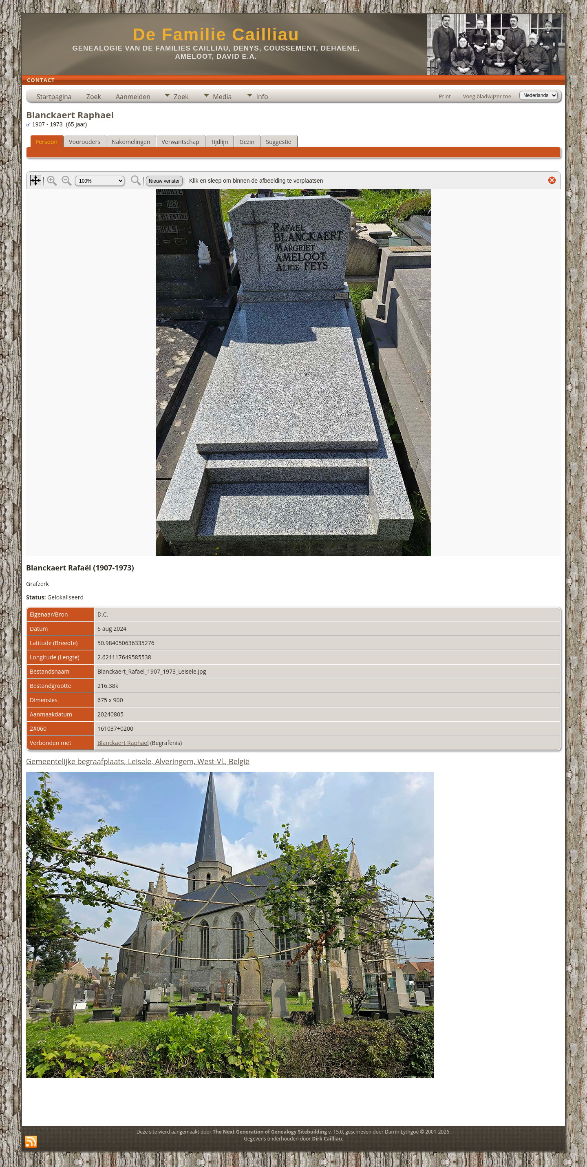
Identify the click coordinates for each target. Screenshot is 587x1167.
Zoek (93, 96)
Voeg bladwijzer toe (487, 96)
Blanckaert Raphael (123, 743)
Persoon (46, 142)
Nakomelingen (131, 142)
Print (445, 96)
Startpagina (54, 96)
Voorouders (84, 142)
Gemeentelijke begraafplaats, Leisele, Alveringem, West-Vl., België (137, 761)
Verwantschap (180, 142)
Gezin (246, 142)
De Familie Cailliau (215, 34)
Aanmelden (133, 96)
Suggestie (278, 142)
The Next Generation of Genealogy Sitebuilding (270, 1131)
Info (262, 96)
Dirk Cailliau (327, 1138)
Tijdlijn (219, 142)
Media (222, 96)
